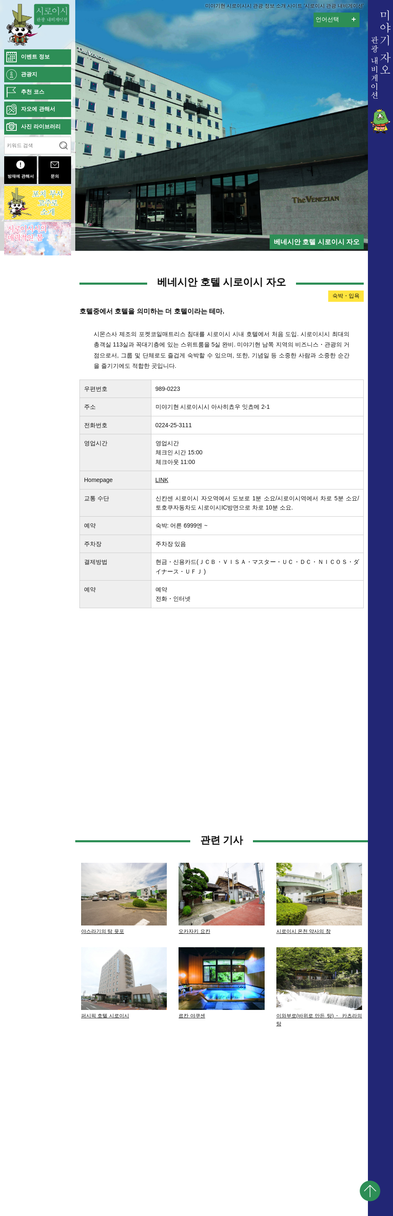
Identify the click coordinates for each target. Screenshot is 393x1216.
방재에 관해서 (21, 169)
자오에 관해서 (38, 109)
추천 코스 (32, 92)
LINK (162, 480)
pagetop (370, 1191)
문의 (55, 169)
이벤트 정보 (35, 57)
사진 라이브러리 (41, 126)
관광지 (29, 74)
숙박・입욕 (346, 296)
